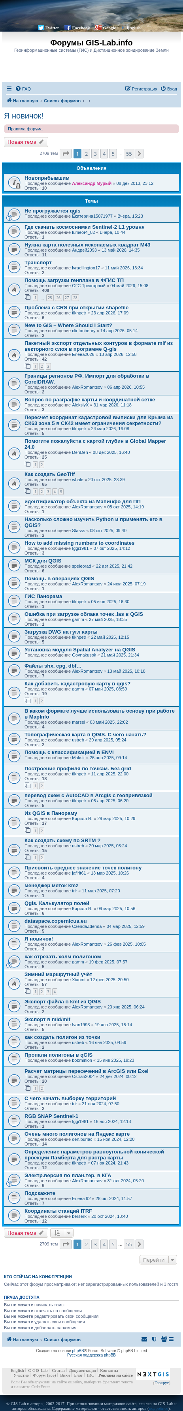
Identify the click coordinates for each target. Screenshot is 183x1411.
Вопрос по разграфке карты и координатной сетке (90, 400)
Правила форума (25, 128)
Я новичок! (23, 115)
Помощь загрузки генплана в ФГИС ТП (74, 280)
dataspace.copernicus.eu (56, 921)
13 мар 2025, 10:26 (110, 873)
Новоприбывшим (47, 178)
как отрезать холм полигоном (63, 956)
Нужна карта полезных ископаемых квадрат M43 (87, 245)
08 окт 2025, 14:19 (125, 506)
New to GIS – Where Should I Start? (68, 325)
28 (75, 297)
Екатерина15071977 (92, 216)
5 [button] (112, 153)
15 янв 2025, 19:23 (115, 1060)
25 (50, 297)
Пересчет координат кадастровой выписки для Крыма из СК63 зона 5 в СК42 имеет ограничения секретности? (99, 420)
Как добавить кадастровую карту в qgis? (77, 684)
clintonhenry (83, 330)
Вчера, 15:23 (130, 216)
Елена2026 (83, 354)
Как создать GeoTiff (50, 474)
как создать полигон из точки (62, 1037)
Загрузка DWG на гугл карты (61, 632)
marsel (78, 722)
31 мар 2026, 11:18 (113, 405)
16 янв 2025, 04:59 (107, 1042)
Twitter (52, 27)
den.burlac (82, 1139)
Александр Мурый (91, 183)
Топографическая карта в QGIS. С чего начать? (85, 734)
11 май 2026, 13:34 (124, 267)
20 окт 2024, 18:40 (109, 1216)
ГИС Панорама (43, 596)
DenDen (80, 452)
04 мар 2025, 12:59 (126, 926)
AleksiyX (80, 405)
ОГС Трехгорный (89, 285)
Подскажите (40, 1193)
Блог (78, 1375)
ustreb (78, 739)
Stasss (78, 530)
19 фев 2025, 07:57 (108, 961)
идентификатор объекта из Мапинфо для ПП (83, 501)
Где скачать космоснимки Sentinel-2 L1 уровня (85, 227)
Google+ (110, 27)
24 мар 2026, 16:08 (110, 428)
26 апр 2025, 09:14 (108, 757)
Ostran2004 (83, 1076)
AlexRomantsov (87, 387)
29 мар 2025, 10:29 (116, 818)
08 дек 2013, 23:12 (135, 183)
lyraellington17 (86, 267)
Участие (21, 1375)
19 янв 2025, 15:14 (113, 1024)
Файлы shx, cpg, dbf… (53, 666)
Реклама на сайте (115, 1375)
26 (58, 297)
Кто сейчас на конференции (38, 1276)
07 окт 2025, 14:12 (112, 548)
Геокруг (162, 1382)
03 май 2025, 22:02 (109, 722)
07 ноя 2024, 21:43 (110, 1163)
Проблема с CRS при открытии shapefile (76, 307)
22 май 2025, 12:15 (110, 637)
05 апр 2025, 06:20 (110, 800)
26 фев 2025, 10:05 (126, 944)
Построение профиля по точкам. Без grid (78, 768)
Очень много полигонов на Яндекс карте (77, 1134)
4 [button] (104, 153)
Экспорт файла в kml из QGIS (63, 1002)
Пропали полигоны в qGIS (58, 1055)
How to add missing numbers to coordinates (79, 543)
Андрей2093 (84, 250)
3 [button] (95, 153)
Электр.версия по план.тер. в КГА (68, 1175)
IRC (90, 1375)
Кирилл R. (82, 818)
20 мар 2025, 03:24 (108, 845)
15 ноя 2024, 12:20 (116, 1139)
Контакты (109, 1370)
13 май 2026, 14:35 (121, 250)
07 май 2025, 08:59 (108, 689)
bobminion (82, 1060)
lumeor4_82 (83, 232)
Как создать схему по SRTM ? (62, 840)
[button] (66, 153)
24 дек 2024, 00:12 (118, 1076)
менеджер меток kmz (51, 885)
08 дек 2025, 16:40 (111, 452)
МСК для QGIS (43, 561)
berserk (79, 1216)
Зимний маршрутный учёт (58, 974)
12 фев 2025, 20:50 (109, 979)
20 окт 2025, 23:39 (106, 479)
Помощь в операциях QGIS (59, 578)
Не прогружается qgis (53, 211)
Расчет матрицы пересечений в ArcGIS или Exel (87, 1071)
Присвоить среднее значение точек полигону (83, 868)
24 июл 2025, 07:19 (126, 583)
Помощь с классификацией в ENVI (69, 752)
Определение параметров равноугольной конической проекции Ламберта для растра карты (94, 1155)
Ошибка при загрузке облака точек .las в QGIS (84, 614)
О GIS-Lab (37, 1370)
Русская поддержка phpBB (91, 1355)
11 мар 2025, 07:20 (101, 890)
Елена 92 (81, 1198)
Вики (65, 1375)
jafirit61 (79, 873)
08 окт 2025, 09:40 (108, 530)
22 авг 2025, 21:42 (114, 566)
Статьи (58, 1370)
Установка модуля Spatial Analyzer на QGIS (80, 650)
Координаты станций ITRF (58, 1211)
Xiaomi (78, 979)
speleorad (81, 566)
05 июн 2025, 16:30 (110, 601)
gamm (78, 619)
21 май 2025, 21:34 (120, 655)
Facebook (81, 27)
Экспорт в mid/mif (47, 1019)
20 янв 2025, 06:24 (125, 1007)
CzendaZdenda (87, 926)
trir (74, 890)
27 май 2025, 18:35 (108, 619)
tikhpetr (79, 312)
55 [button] (129, 153)
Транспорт (38, 262)
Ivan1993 (81, 1024)
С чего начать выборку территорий (70, 1098)
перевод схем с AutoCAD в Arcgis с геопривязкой (89, 795)
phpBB (78, 1351)
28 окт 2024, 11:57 (114, 1198)
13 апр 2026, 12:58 (118, 354)
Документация (82, 1370)
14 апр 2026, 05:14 (119, 330)
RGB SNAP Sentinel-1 (51, 1116)
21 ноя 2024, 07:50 (100, 1103)
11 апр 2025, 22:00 (110, 773)
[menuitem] (23, 89)
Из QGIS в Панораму (51, 813)
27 (67, 297)
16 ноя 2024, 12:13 (112, 1121)
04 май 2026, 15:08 (129, 285)
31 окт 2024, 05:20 (125, 1180)
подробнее (158, 1408)
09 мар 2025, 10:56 (116, 908)
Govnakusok (84, 655)
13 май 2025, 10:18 (126, 671)
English (134, 27)
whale (77, 479)
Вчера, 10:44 (113, 232)
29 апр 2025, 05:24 (107, 739)
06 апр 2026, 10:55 (126, 387)
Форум (39, 1375)
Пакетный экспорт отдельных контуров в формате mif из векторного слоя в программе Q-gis (99, 346)
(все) (51, 1375)
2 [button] (86, 153)
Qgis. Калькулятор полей (57, 903)
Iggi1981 (80, 548)
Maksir (78, 757)
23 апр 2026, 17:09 (110, 312)
